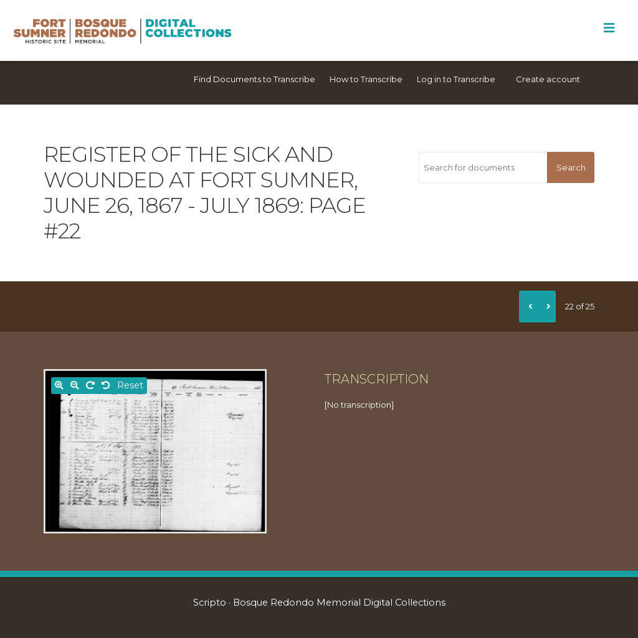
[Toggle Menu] (609, 28)
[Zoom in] (59, 385)
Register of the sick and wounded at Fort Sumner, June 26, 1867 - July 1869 (201, 179)
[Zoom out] (75, 385)
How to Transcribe (366, 79)
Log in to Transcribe (456, 79)
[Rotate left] (106, 385)
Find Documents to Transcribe (254, 79)
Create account (548, 79)
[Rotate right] (90, 385)
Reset (130, 385)
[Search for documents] (483, 167)
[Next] (546, 306)
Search (571, 167)
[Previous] (528, 306)
